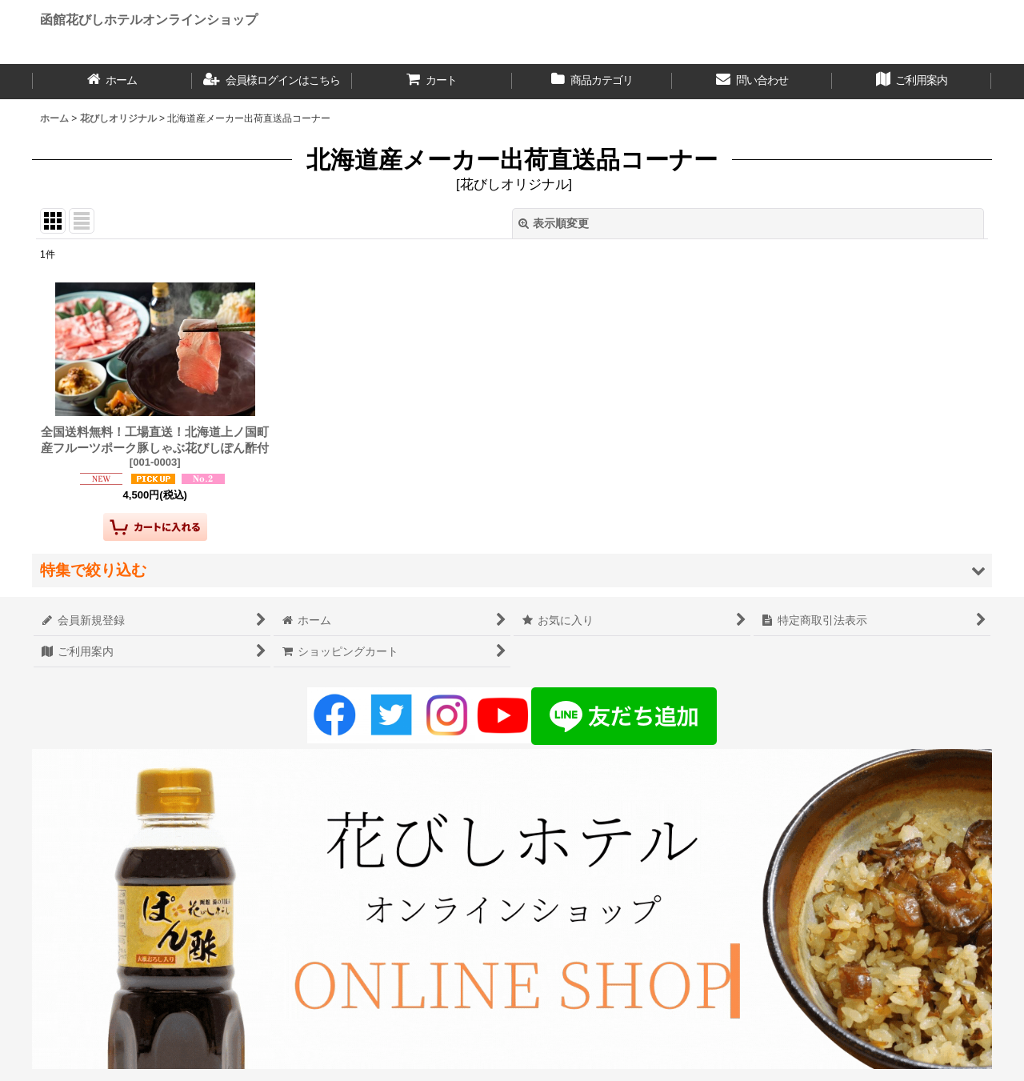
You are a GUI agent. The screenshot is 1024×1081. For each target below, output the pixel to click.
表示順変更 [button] (553, 223)
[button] (512, 570)
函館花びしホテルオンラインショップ (149, 19)
